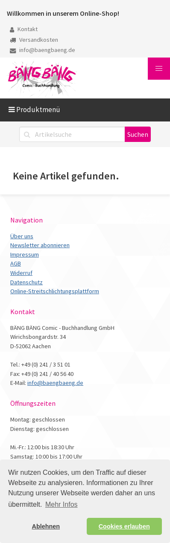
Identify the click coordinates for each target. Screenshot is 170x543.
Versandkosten (34, 39)
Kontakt (24, 29)
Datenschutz (26, 282)
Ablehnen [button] (46, 526)
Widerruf (21, 273)
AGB (15, 263)
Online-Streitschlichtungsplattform (54, 291)
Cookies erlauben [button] (124, 526)
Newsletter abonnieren (40, 245)
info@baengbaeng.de (42, 50)
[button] (159, 69)
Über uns (21, 236)
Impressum (24, 254)
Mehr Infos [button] (61, 504)
